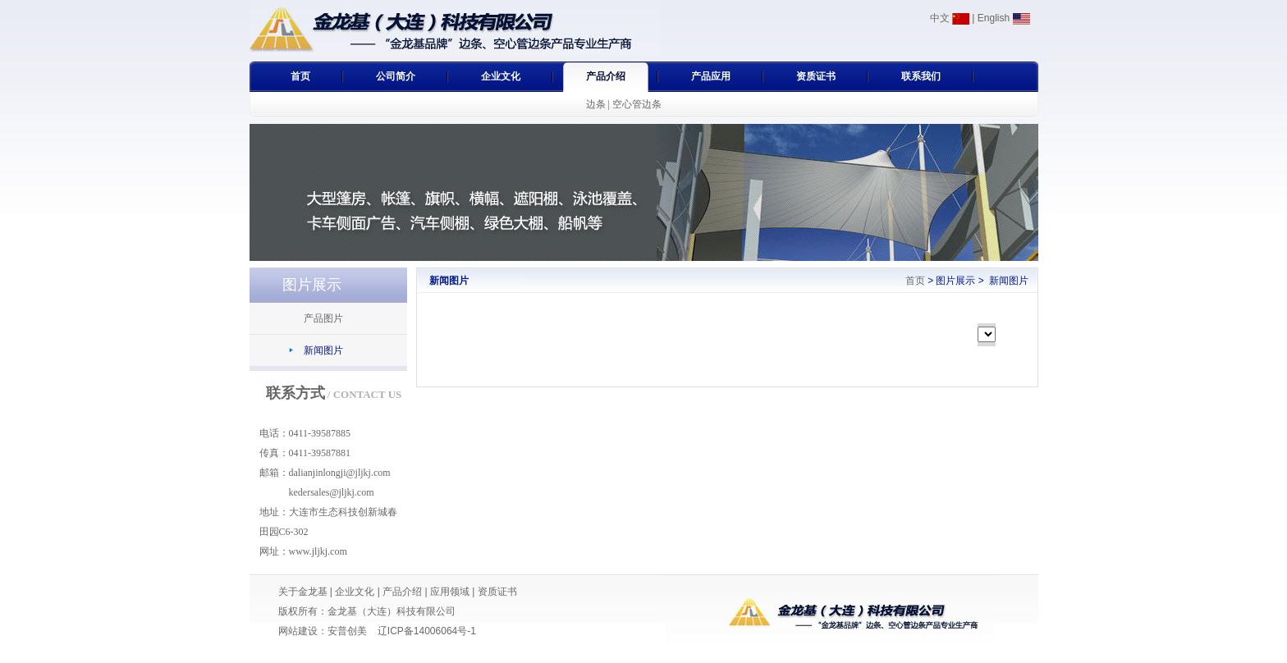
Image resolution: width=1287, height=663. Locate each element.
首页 (300, 76)
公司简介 (395, 76)
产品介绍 (605, 76)
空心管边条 (637, 104)
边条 (596, 104)
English (1004, 18)
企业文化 (500, 76)
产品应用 (711, 76)
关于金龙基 (302, 591)
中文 (949, 18)
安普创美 (347, 631)
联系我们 (921, 76)
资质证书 (816, 76)
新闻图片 (323, 350)
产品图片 (323, 318)
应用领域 (449, 591)
